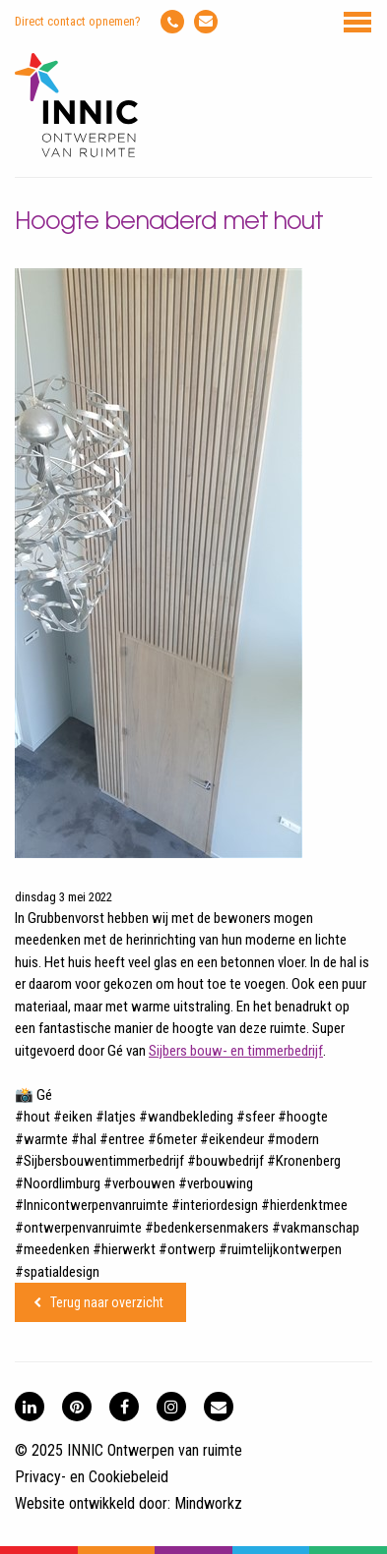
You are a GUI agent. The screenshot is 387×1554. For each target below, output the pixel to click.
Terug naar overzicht (106, 1302)
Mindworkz (208, 1503)
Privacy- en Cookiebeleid (91, 1477)
